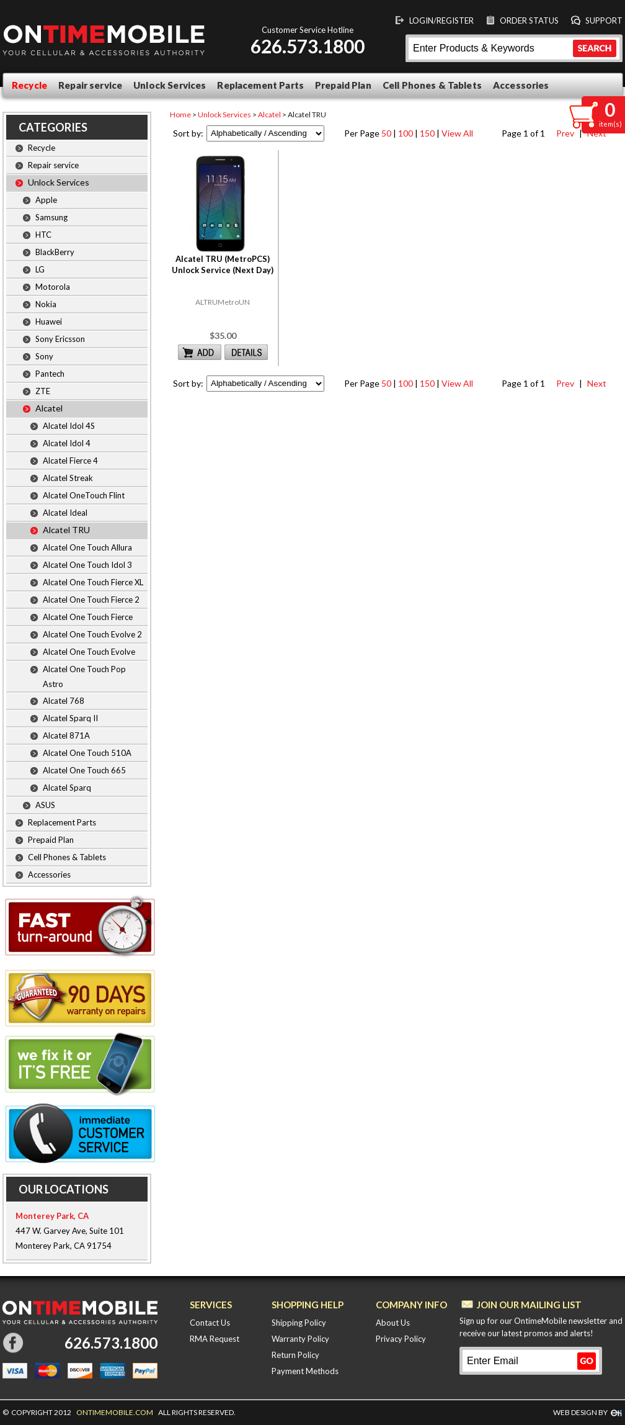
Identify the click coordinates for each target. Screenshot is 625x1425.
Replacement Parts (260, 85)
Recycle (29, 85)
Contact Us (210, 1323)
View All (457, 133)
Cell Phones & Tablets (432, 85)
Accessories (521, 85)
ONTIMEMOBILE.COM (114, 1412)
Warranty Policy (300, 1339)
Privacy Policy (401, 1339)
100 (405, 133)
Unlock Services (169, 85)
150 (427, 133)
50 (386, 133)
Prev (564, 133)
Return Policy (295, 1355)
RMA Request (214, 1339)
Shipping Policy (299, 1323)
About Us (393, 1323)
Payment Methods (305, 1371)
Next (595, 383)
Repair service (90, 85)
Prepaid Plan (343, 85)
